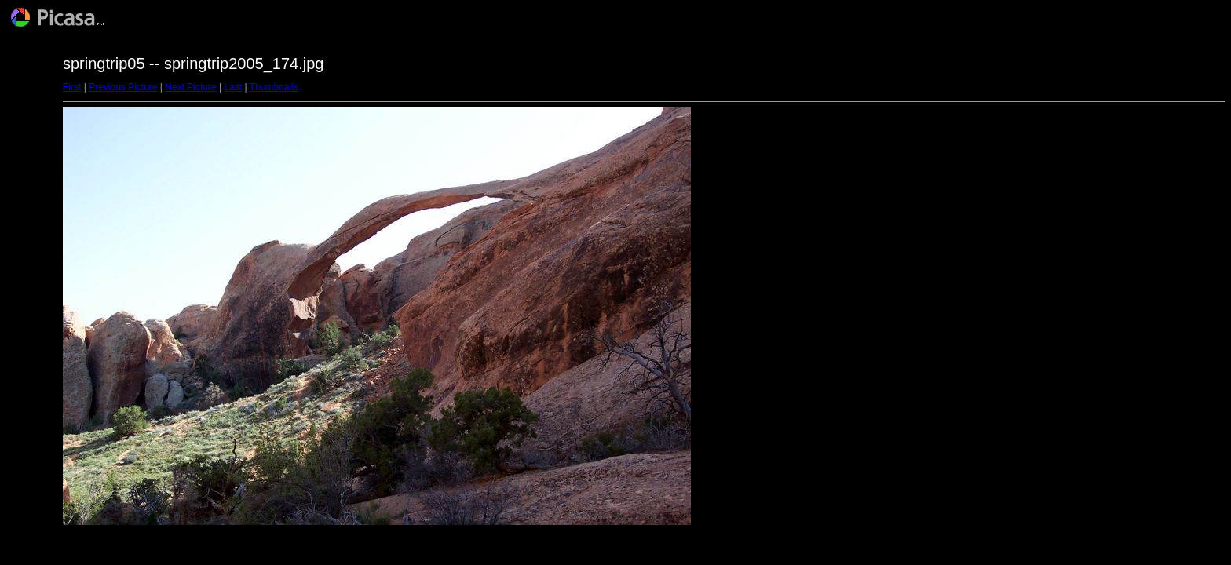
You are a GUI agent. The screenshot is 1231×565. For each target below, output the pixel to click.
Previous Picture (123, 87)
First (72, 87)
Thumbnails (274, 87)
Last (233, 87)
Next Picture (190, 87)
